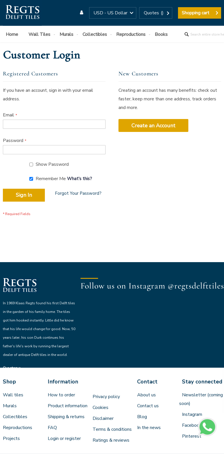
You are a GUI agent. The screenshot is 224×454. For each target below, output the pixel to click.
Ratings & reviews (111, 440)
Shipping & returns (66, 417)
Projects (11, 438)
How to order (61, 395)
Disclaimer (103, 418)
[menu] (112, 34)
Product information (67, 406)
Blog (142, 417)
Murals (10, 406)
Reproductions (17, 427)
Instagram (192, 414)
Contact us (148, 406)
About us (146, 395)
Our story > (12, 368)
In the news (149, 427)
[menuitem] (13, 34)
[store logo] (22, 13)
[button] (112, 12)
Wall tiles (13, 395)
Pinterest (191, 436)
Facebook (192, 425)
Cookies (100, 407)
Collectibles (15, 417)
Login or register (64, 438)
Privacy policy (106, 396)
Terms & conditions (112, 429)
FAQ (52, 427)
